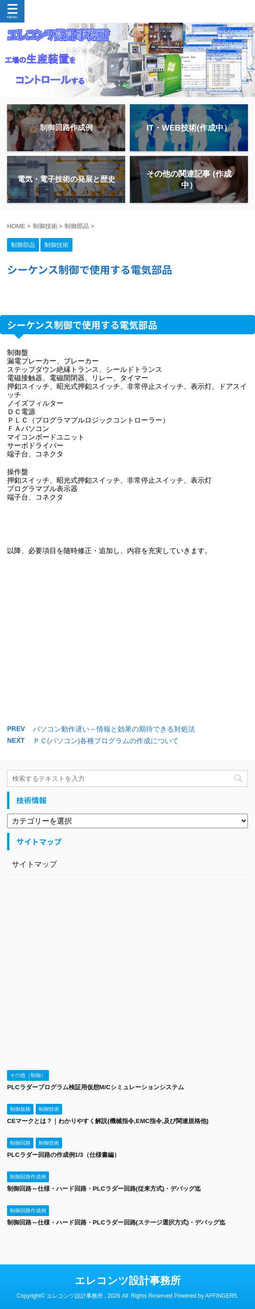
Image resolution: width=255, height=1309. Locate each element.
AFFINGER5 (221, 1296)
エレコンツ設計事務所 (128, 1280)
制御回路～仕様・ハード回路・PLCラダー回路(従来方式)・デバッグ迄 (104, 1188)
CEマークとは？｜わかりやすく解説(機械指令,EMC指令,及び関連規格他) (107, 1120)
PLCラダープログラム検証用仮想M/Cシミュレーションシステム (95, 1087)
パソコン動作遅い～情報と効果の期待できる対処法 (114, 729)
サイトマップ (34, 864)
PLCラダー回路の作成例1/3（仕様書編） (63, 1154)
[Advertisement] (127, 648)
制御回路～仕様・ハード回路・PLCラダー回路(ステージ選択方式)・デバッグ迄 (116, 1222)
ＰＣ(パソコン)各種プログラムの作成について (106, 741)
